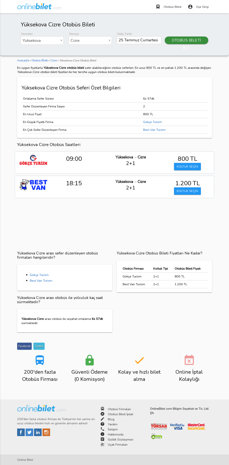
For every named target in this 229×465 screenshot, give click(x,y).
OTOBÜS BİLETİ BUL (186, 41)
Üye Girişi (198, 7)
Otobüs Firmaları (119, 409)
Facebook (24, 346)
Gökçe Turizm (152, 122)
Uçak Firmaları (118, 444)
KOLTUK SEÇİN (188, 167)
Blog (111, 419)
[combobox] (42, 40)
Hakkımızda (115, 434)
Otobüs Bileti (168, 7)
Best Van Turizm (154, 130)
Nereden (27, 34)
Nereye (74, 34)
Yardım (112, 424)
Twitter (39, 346)
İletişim (113, 429)
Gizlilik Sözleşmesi (120, 439)
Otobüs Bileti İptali (120, 414)
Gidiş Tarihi (124, 34)
